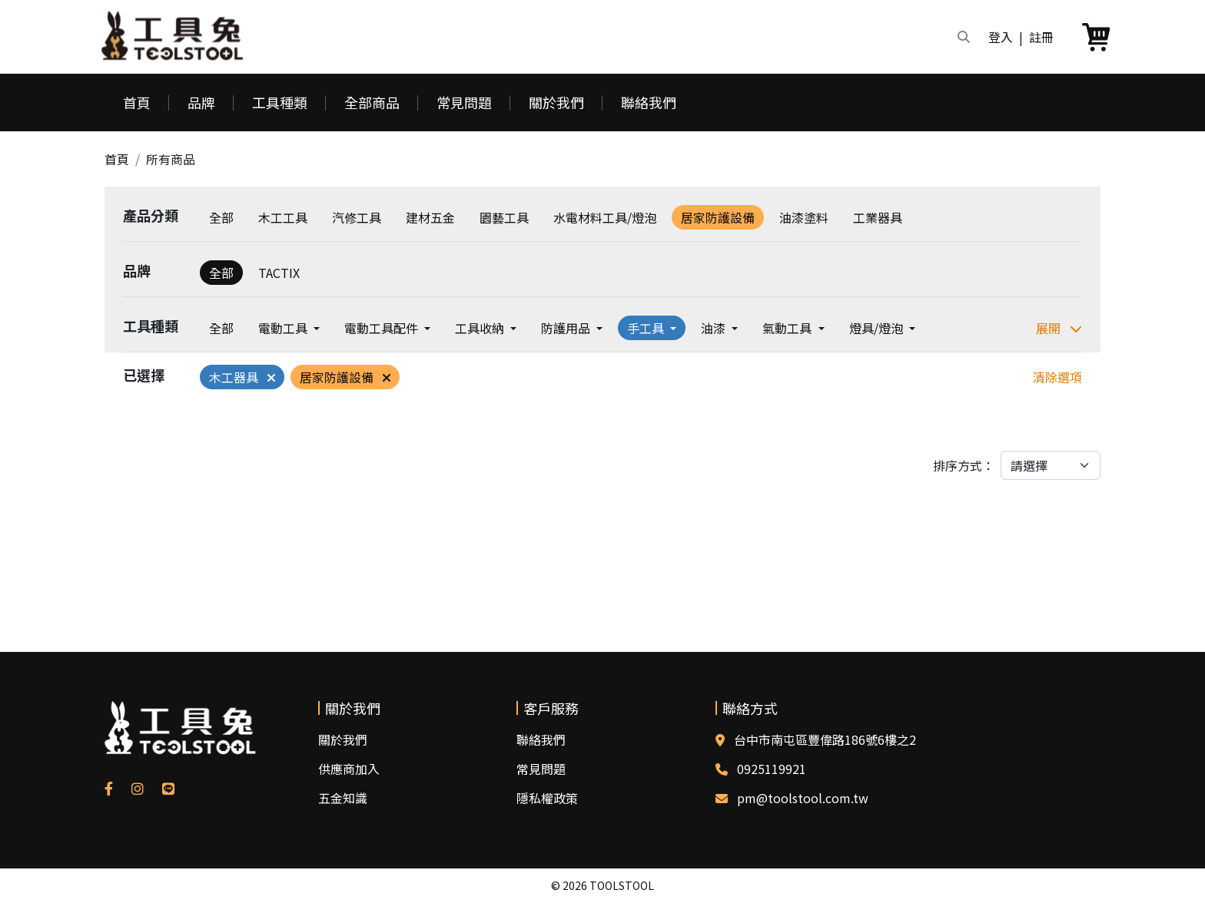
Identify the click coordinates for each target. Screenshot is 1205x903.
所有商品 (170, 159)
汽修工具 (356, 217)
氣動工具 (788, 328)
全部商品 (372, 102)
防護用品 (567, 328)
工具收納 (481, 328)
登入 (1000, 37)
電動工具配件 (382, 328)
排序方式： (963, 465)
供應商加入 (349, 768)
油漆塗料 (803, 217)
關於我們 (556, 102)
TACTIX (279, 272)
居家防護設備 (718, 217)
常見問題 (464, 102)
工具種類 (279, 102)
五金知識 (342, 798)
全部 (221, 217)
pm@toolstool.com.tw (802, 798)
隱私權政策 (547, 798)
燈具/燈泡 (877, 328)
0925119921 (771, 768)
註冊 (1041, 37)
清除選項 (1057, 377)
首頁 (137, 102)
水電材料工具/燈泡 (604, 217)
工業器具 (877, 217)
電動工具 (284, 328)
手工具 (647, 328)
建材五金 (430, 217)
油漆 (715, 328)
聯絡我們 (648, 102)
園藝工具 (504, 217)
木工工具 (282, 217)
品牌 (201, 102)
